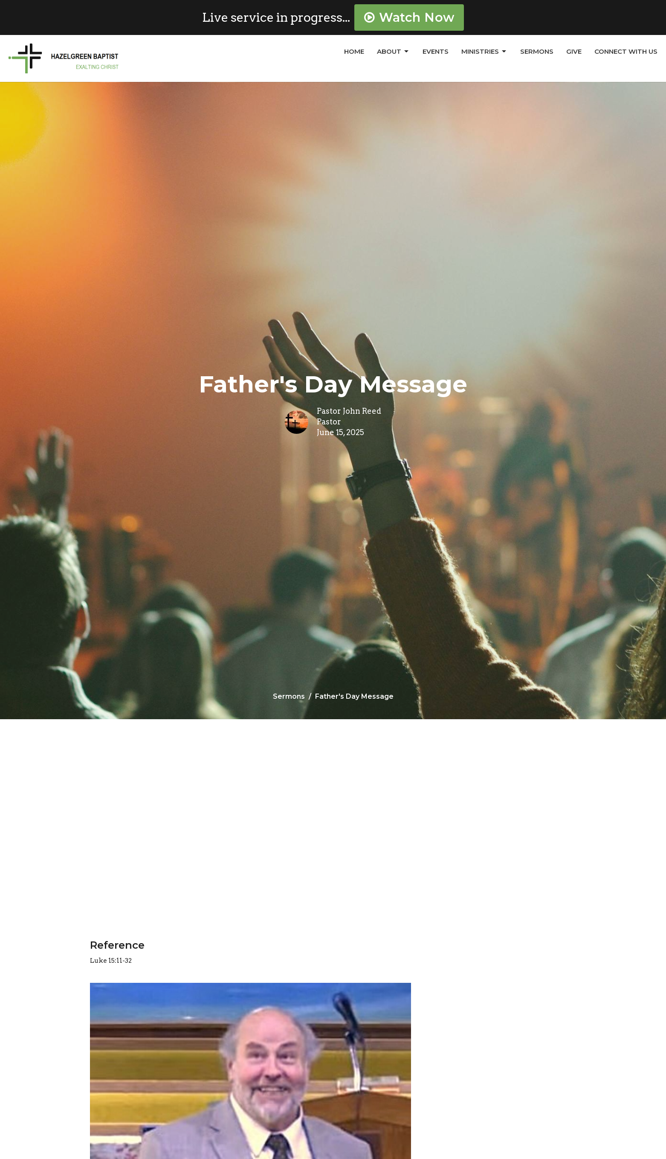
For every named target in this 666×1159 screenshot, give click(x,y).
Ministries (484, 51)
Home (354, 51)
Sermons (536, 51)
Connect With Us (625, 51)
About (393, 51)
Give (574, 51)
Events (436, 51)
